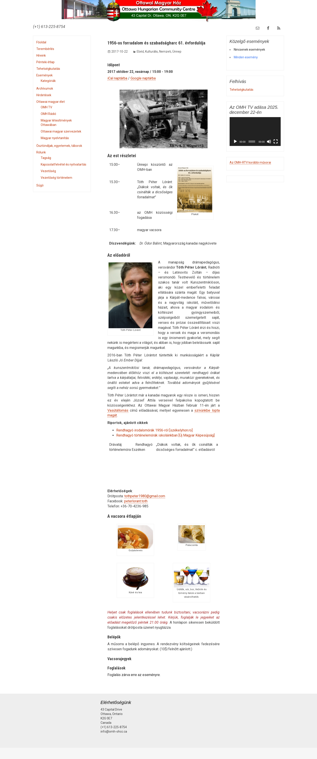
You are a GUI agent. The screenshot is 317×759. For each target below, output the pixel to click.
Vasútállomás (117, 410)
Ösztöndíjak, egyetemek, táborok (59, 145)
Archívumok (44, 88)
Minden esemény (246, 57)
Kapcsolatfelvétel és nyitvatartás (63, 164)
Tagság (46, 158)
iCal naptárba (117, 78)
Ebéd (140, 51)
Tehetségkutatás (48, 68)
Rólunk (41, 152)
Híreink (41, 55)
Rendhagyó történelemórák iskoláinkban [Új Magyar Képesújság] (165, 435)
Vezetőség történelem (56, 177)
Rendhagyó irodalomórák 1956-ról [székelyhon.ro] (154, 430)
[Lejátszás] (235, 141)
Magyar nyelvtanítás (55, 138)
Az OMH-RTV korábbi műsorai (250, 162)
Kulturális (151, 51)
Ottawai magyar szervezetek (61, 131)
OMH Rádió (48, 114)
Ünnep (176, 51)
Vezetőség (48, 171)
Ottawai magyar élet (50, 101)
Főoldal (41, 42)
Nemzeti (165, 51)
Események (44, 75)
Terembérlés (45, 49)
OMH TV (46, 107)
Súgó (40, 185)
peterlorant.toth (135, 501)
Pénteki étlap (45, 62)
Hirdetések (43, 95)
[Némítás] (269, 141)
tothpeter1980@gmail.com (144, 496)
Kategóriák (48, 81)
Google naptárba (143, 78)
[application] (255, 131)
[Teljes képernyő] (275, 141)
